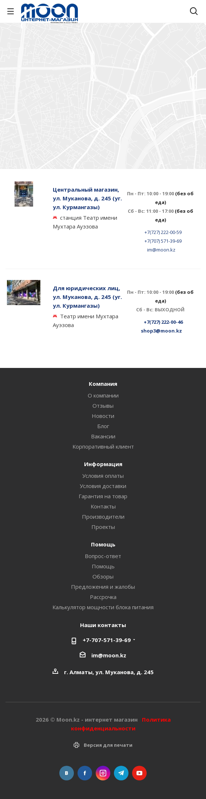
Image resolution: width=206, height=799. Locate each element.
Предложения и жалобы (103, 586)
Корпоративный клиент (103, 446)
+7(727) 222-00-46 (163, 322)
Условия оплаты (103, 475)
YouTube (139, 773)
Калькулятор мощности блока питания (103, 607)
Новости (103, 415)
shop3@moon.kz (161, 330)
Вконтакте (66, 773)
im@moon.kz (161, 249)
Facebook (85, 773)
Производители (103, 516)
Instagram (103, 773)
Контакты (103, 506)
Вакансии (103, 436)
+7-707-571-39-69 (107, 640)
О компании (103, 395)
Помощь (103, 566)
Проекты (103, 526)
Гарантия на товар (103, 496)
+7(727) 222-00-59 (163, 232)
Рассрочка (103, 596)
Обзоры (103, 576)
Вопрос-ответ (103, 556)
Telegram (121, 773)
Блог (103, 426)
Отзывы (103, 405)
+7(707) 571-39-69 (163, 241)
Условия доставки (103, 485)
